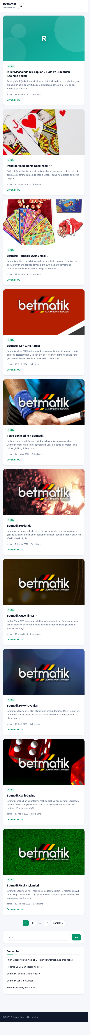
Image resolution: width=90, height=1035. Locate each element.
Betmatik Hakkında (19, 525)
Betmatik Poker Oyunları (22, 705)
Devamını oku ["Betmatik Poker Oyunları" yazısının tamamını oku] (15, 730)
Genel (11, 66)
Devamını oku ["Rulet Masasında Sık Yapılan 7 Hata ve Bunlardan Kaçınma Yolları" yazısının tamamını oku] (15, 100)
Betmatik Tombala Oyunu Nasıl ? (27, 256)
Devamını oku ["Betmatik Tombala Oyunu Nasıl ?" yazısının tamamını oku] (15, 280)
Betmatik (9, 4)
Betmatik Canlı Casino (21, 795)
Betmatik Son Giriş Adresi (23, 345)
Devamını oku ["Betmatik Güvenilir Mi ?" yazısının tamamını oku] (15, 640)
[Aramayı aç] (21, 6)
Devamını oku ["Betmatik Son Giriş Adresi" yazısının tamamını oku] (15, 370)
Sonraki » (58, 923)
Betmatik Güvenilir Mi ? (22, 615)
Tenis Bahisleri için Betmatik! (25, 435)
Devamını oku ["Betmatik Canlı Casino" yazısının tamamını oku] (15, 820)
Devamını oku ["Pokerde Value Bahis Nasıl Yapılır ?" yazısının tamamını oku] (15, 190)
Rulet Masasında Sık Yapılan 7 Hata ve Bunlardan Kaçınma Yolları (40, 959)
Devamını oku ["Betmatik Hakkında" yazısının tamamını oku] (15, 550)
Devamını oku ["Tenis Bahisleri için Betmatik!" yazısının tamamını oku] (15, 460)
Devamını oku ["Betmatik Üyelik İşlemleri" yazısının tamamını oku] (15, 909)
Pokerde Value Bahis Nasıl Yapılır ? (29, 166)
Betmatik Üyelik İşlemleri (23, 885)
